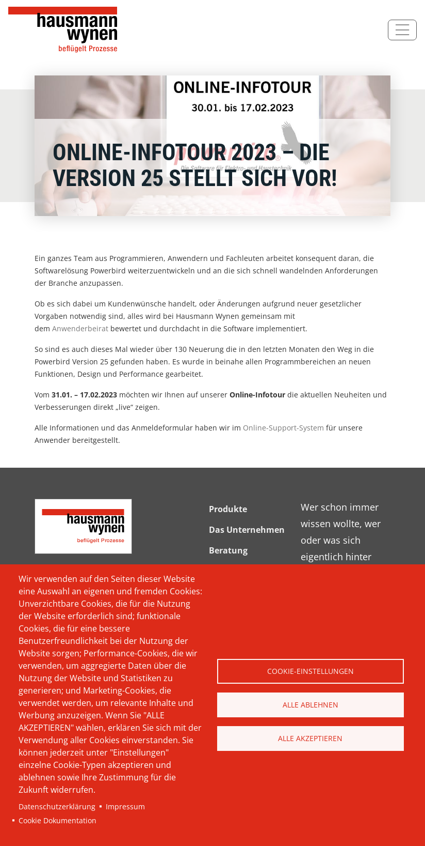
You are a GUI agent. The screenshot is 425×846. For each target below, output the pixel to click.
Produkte (228, 509)
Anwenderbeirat (80, 328)
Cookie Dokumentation (57, 820)
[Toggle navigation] (402, 30)
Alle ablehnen (310, 705)
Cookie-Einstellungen (310, 671)
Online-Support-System (283, 428)
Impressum (125, 806)
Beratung (228, 550)
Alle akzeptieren (310, 738)
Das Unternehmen (247, 529)
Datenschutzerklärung (57, 806)
